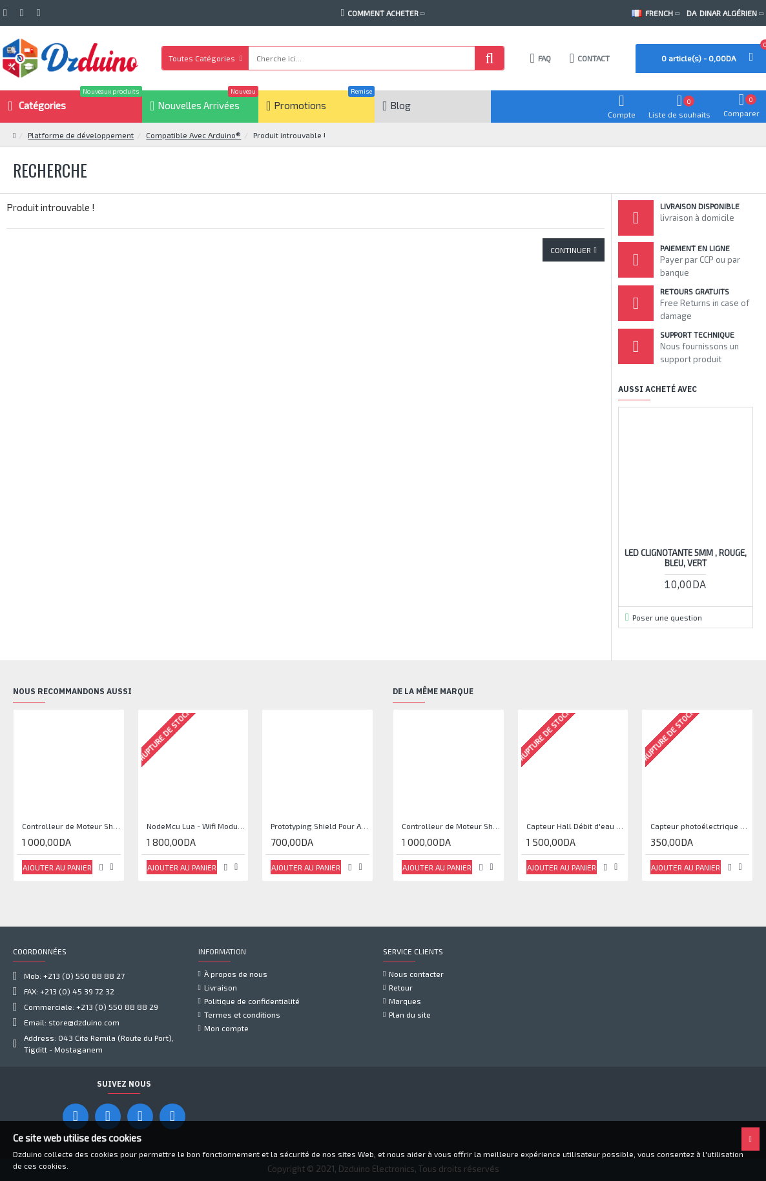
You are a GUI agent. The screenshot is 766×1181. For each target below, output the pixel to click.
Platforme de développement (81, 134)
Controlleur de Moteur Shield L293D (71, 825)
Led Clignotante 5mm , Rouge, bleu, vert (686, 558)
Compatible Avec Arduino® (193, 134)
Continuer (570, 249)
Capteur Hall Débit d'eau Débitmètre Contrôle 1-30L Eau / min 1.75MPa (575, 825)
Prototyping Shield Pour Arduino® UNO (320, 825)
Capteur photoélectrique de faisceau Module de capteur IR (699, 825)
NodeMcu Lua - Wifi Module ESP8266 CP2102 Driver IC (196, 825)
